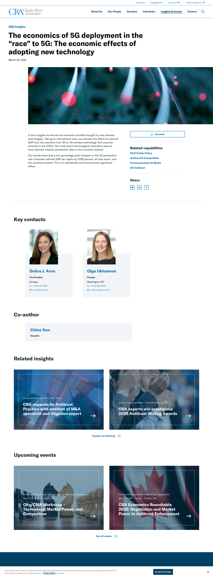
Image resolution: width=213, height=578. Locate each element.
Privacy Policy (49, 574)
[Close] (208, 573)
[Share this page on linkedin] (139, 187)
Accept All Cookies (163, 573)
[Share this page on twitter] (132, 187)
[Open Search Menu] (203, 11)
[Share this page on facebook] (146, 187)
